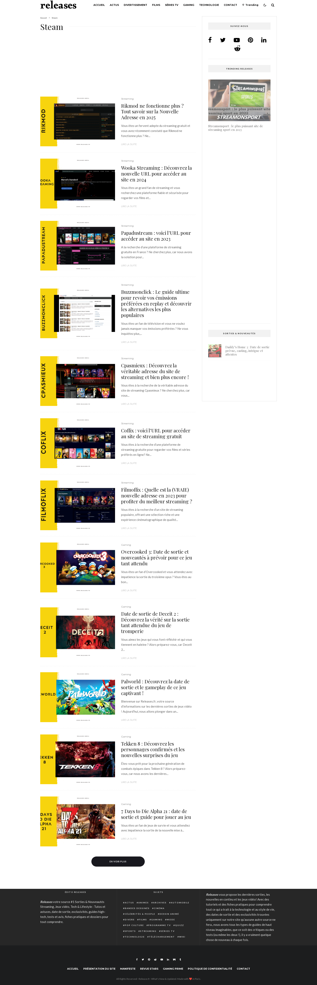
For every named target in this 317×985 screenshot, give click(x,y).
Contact (230, 4)
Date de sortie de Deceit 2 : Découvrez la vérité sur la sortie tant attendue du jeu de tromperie (155, 622)
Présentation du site (99, 968)
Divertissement (135, 4)
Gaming (188, 4)
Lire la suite (129, 144)
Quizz (179, 925)
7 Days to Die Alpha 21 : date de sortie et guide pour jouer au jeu (156, 814)
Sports (130, 931)
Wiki (182, 936)
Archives (160, 902)
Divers (130, 919)
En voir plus (118, 861)
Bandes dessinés (137, 908)
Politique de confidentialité (210, 968)
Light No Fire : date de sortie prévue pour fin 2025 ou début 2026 (246, 369)
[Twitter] (143, 959)
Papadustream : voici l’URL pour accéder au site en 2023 (156, 236)
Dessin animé (169, 914)
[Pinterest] (149, 959)
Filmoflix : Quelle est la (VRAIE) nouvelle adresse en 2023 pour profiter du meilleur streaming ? (156, 495)
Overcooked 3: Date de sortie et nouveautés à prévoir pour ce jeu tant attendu (156, 557)
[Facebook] (137, 959)
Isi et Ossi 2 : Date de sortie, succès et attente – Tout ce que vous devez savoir (239, 184)
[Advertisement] (118, 66)
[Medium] (174, 959)
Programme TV (159, 925)
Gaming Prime (173, 968)
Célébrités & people (140, 914)
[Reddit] (155, 959)
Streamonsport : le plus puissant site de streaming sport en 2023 (235, 126)
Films (156, 4)
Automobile (180, 902)
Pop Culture (134, 925)
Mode (171, 919)
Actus (114, 4)
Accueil (99, 4)
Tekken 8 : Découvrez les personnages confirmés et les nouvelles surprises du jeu (153, 749)
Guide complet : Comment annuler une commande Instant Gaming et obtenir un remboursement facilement (236, 244)
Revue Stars (149, 968)
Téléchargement (162, 936)
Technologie (209, 4)
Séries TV (171, 4)
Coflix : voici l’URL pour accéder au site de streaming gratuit (155, 433)
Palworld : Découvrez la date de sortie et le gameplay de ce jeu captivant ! (155, 687)
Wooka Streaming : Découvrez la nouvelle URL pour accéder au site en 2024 (156, 173)
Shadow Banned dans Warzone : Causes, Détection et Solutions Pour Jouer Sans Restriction (247, 389)
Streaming (127, 98)
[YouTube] (161, 959)
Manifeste (127, 968)
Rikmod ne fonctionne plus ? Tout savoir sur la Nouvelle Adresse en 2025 (152, 111)
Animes (143, 902)
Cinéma (159, 908)
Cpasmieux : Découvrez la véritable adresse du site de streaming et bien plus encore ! (155, 371)
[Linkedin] (168, 959)
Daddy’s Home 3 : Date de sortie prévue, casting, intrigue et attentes (247, 349)
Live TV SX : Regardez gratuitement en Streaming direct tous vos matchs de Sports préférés (238, 305)
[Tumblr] (180, 959)
